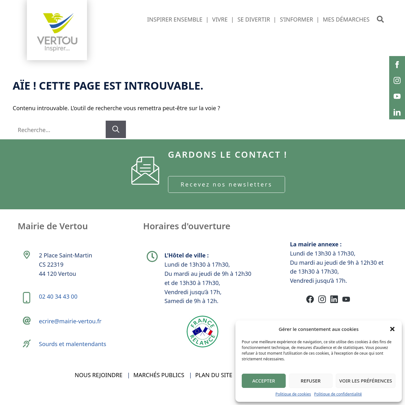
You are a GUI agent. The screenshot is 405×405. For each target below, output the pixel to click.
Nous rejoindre (98, 385)
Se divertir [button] (253, 19)
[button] (392, 329)
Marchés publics (159, 385)
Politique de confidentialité (338, 394)
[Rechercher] (116, 129)
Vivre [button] (220, 19)
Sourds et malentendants (73, 352)
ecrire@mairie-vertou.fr (71, 328)
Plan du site (213, 385)
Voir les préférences (365, 380)
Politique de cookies (293, 394)
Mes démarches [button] (346, 19)
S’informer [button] (296, 19)
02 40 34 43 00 (59, 301)
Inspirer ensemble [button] (174, 19)
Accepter (263, 380)
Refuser (311, 380)
